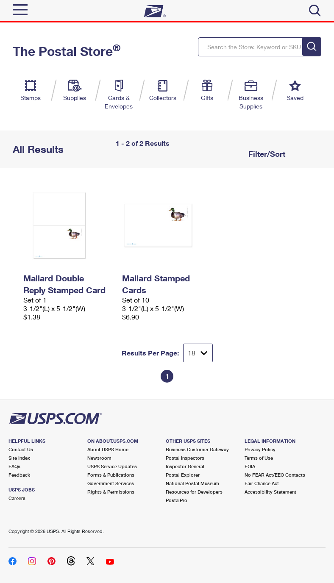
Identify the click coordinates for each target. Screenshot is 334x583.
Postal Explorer (183, 475)
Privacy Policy (260, 449)
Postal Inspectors (185, 458)
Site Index (19, 458)
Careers (16, 498)
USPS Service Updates (112, 466)
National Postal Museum (192, 483)
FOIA (250, 466)
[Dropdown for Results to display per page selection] (198, 353)
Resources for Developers (194, 491)
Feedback (19, 475)
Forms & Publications (110, 475)
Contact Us (20, 449)
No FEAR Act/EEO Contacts (275, 475)
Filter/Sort (265, 153)
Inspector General (185, 466)
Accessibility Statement (270, 491)
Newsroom (99, 458)
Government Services (110, 483)
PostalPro (176, 500)
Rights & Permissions (110, 491)
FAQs (14, 466)
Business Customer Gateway (197, 449)
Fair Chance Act (262, 483)
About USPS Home (107, 449)
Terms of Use (259, 458)
